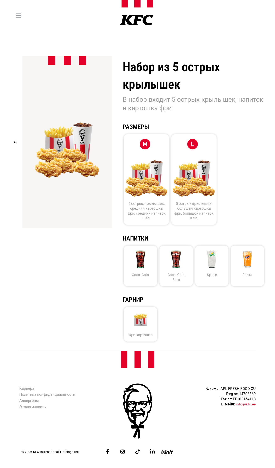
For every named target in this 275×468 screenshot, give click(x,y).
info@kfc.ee (245, 404)
